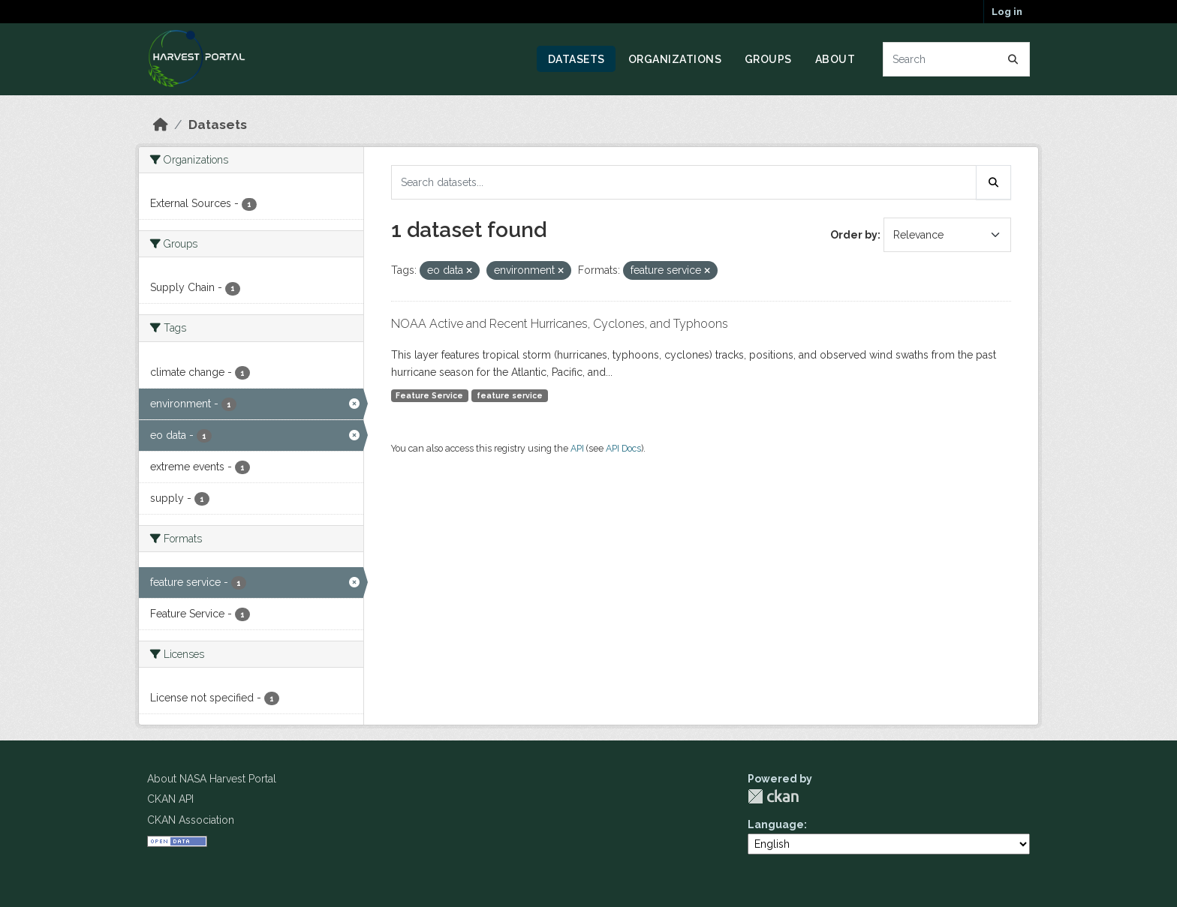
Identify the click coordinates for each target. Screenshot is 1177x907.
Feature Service (429, 395)
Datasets (576, 59)
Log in (1007, 11)
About (835, 59)
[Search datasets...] (957, 59)
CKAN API (170, 799)
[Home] (160, 124)
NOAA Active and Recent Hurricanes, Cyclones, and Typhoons (559, 324)
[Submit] (1013, 59)
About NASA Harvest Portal (211, 779)
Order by (853, 235)
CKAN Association (190, 820)
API (577, 448)
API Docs (623, 448)
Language (776, 824)
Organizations (675, 59)
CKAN (773, 796)
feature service (510, 395)
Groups (768, 59)
